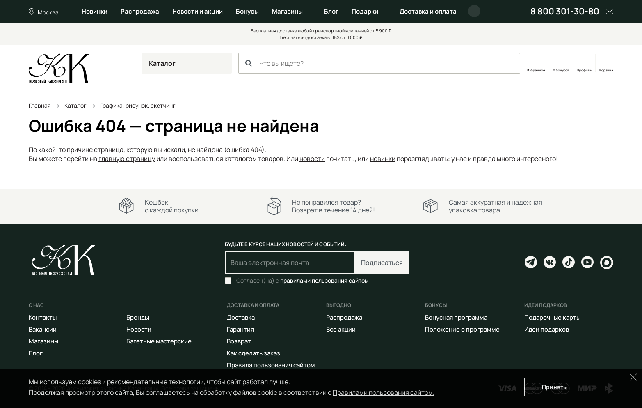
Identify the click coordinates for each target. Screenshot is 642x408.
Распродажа (140, 11)
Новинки (94, 11)
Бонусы (247, 11)
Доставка (241, 317)
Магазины (287, 11)
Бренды (137, 317)
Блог (331, 11)
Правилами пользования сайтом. (383, 392)
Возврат (239, 341)
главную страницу (126, 158)
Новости (138, 329)
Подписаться (382, 262)
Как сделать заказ (253, 353)
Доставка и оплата (428, 11)
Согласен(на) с (302, 280)
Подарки (365, 11)
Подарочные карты (552, 317)
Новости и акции (197, 11)
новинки (382, 158)
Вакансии (43, 329)
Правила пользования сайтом (271, 365)
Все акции (341, 329)
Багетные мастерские (159, 341)
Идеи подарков (546, 329)
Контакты (43, 317)
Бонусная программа (456, 317)
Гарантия (240, 329)
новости (312, 158)
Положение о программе (462, 329)
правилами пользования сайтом (324, 280)
